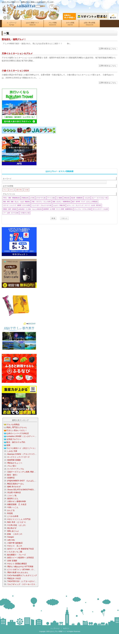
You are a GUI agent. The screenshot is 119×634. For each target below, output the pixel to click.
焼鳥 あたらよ (13, 531)
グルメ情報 (52, 24)
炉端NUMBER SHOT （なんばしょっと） (24, 481)
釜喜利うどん (12, 498)
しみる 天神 (12, 451)
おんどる (11, 510)
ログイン (66, 628)
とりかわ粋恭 (12, 516)
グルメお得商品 (13, 424)
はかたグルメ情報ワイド (58, 631)
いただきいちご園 (14, 552)
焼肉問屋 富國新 (14, 460)
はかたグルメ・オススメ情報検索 (59, 171)
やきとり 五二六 (14, 546)
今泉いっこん (12, 507)
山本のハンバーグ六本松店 (18, 433)
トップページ (11, 24)
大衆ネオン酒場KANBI (16, 501)
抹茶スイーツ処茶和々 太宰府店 (20, 558)
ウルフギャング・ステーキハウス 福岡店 (24, 584)
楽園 (8, 445)
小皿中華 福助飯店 (15, 543)
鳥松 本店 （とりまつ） (17, 522)
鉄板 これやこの (14, 534)
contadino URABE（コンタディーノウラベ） (25, 436)
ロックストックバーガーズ (18, 457)
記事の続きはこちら (107, 48)
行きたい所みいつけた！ (17, 430)
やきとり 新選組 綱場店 (17, 564)
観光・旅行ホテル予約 (16, 442)
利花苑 (10, 513)
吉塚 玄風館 (12, 561)
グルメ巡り (12, 466)
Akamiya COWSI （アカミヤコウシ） (22, 454)
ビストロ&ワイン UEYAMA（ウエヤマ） (24, 570)
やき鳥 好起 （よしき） (17, 525)
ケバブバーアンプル (15, 469)
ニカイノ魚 (12, 495)
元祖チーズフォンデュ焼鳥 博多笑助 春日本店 (26, 472)
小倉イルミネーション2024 (15, 70)
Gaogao (10, 537)
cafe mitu (11, 540)
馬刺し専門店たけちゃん (17, 427)
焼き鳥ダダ (12, 528)
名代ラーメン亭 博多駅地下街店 (20, 549)
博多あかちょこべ (14, 463)
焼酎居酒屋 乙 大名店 (16, 504)
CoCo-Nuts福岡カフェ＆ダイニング (22, 575)
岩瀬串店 (11, 478)
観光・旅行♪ (12, 475)
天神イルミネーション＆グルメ (17, 53)
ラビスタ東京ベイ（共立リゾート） (21, 448)
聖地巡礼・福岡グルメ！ (14, 39)
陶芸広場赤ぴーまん (15, 484)
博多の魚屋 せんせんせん (17, 572)
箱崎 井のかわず (14, 487)
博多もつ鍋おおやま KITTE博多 (20, 567)
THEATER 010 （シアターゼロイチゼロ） (24, 581)
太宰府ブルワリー (14, 439)
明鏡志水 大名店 (14, 578)
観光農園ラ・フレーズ (16, 555)
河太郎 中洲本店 (14, 492)
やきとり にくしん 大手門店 (19, 519)
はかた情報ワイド (32, 24)
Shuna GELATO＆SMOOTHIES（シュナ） (25, 490)
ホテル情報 (70, 24)
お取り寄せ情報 (89, 24)
